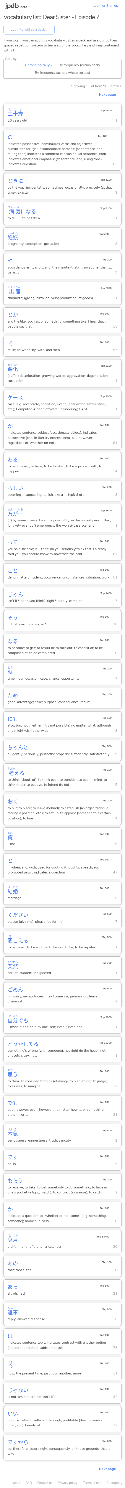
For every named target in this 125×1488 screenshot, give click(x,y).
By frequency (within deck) (79, 65)
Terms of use (92, 1483)
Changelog (114, 1483)
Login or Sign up (105, 5)
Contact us (44, 1483)
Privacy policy (68, 1483)
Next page (107, 94)
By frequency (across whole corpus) (62, 72)
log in (17, 40)
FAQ (29, 1483)
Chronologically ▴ (38, 65)
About (15, 1483)
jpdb (12, 5)
